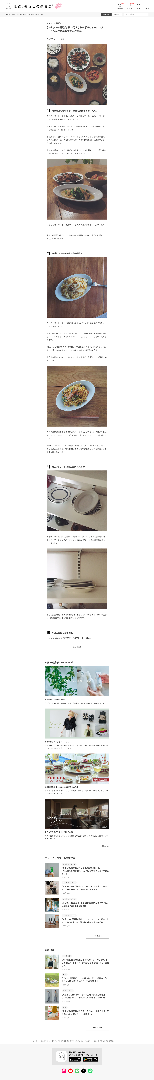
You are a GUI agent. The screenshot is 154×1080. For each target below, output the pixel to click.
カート (138, 8)
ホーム (35, 1041)
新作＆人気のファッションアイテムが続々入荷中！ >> (24, 14)
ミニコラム (44, 1041)
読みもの (129, 8)
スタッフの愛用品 (54, 23)
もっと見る (97, 935)
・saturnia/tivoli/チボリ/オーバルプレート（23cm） (70, 637)
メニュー (147, 8)
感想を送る (77, 646)
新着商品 (120, 8)
